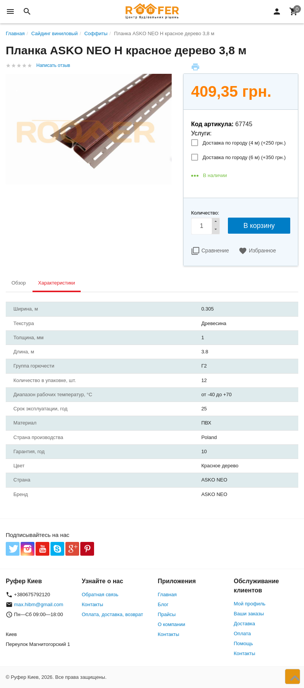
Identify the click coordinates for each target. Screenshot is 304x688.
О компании (171, 624)
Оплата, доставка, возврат (112, 614)
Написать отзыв (53, 65)
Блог (163, 604)
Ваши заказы (249, 613)
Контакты (92, 604)
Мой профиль (249, 604)
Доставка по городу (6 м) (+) (244, 157)
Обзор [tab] (18, 283)
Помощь (243, 643)
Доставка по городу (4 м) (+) (244, 143)
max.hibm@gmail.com (38, 604)
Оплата (242, 633)
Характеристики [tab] (56, 283)
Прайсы (167, 614)
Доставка (244, 623)
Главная (167, 594)
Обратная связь (100, 594)
